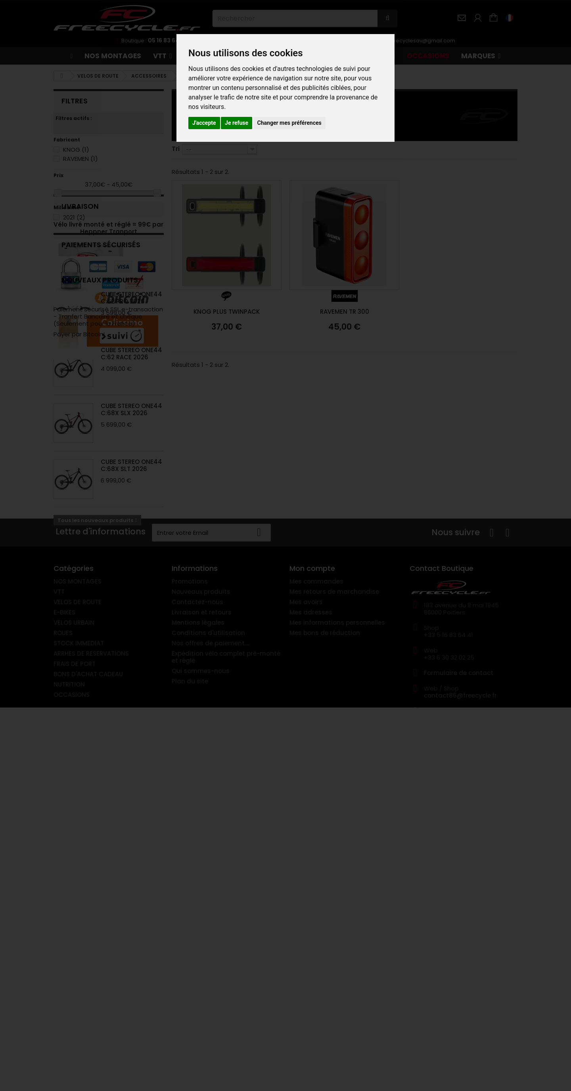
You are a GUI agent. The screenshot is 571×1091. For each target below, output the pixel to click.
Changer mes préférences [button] (289, 123)
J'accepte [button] (204, 123)
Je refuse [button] (236, 123)
